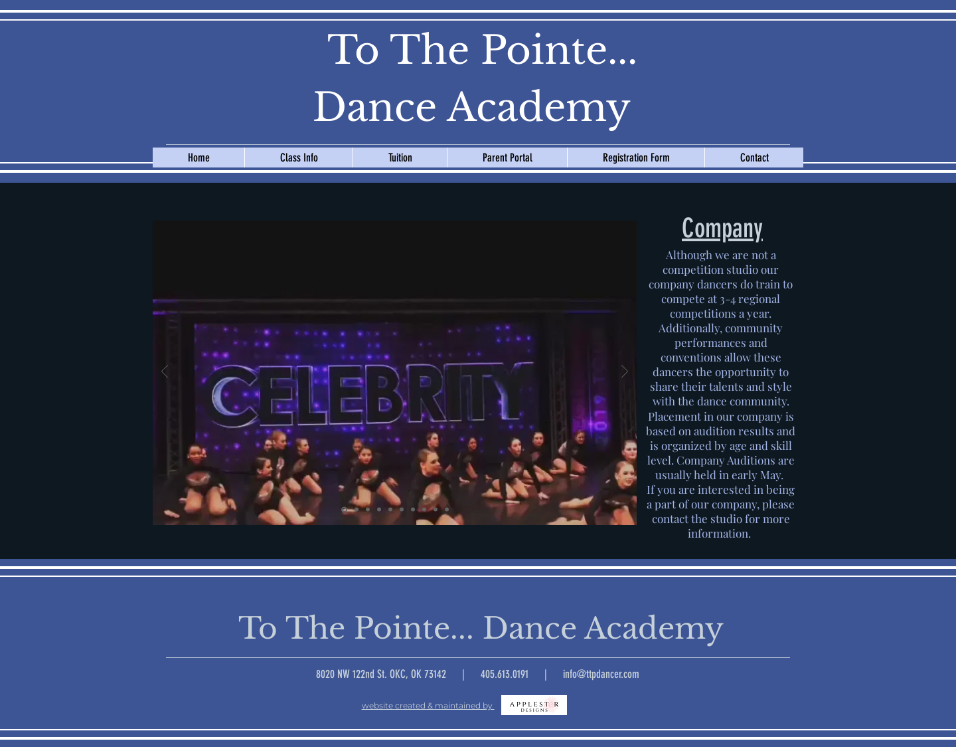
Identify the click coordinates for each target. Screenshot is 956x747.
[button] (298, 157)
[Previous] (164, 372)
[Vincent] (424, 510)
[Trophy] (436, 510)
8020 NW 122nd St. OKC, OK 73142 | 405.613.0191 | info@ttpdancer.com (477, 674)
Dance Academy (472, 108)
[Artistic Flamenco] (390, 510)
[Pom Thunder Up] (447, 510)
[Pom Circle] (379, 510)
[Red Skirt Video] (402, 510)
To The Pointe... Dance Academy (473, 628)
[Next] (624, 372)
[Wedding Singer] (356, 510)
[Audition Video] (344, 509)
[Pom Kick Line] (413, 510)
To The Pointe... (471, 50)
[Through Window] (368, 510)
